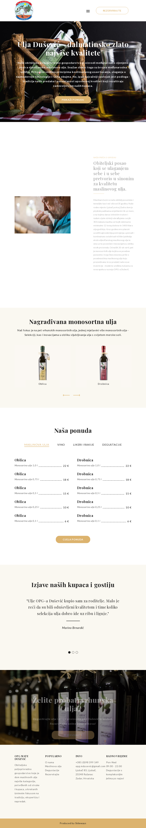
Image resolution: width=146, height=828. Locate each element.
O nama (49, 762)
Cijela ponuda (73, 539)
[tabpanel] (73, 615)
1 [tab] (69, 652)
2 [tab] (73, 652)
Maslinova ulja (36, 444)
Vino (61, 444)
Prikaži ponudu (73, 99)
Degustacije (112, 444)
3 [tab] (77, 652)
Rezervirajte (112, 10)
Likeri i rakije (83, 444)
